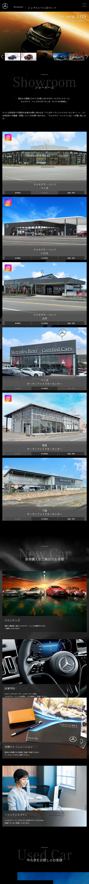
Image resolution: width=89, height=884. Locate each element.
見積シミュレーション (10, 837)
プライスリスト (7, 831)
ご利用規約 (65, 875)
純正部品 (64, 837)
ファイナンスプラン (9, 834)
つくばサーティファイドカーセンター (42, 859)
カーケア (64, 840)
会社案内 (64, 859)
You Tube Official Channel (71, 855)
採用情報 (64, 862)
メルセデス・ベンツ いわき (38, 852)
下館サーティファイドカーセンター (41, 865)
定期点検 (64, 834)
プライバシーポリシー (69, 872)
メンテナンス (66, 827)
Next (86, 56)
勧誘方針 (64, 868)
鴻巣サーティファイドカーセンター (41, 862)
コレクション (6, 868)
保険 (3, 862)
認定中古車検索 (34, 834)
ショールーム (33, 845)
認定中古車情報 (34, 827)
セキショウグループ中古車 (71, 881)
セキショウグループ (68, 878)
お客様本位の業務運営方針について (74, 865)
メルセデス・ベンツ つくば (38, 849)
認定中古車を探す (35, 500)
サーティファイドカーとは (38, 831)
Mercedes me (7, 859)
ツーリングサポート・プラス (12, 855)
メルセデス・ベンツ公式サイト (72, 852)
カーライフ (6, 849)
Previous (2, 56)
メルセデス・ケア (8, 852)
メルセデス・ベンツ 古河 (37, 855)
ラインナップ (6, 827)
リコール (5, 865)
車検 (63, 831)
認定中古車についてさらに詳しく (35, 514)
